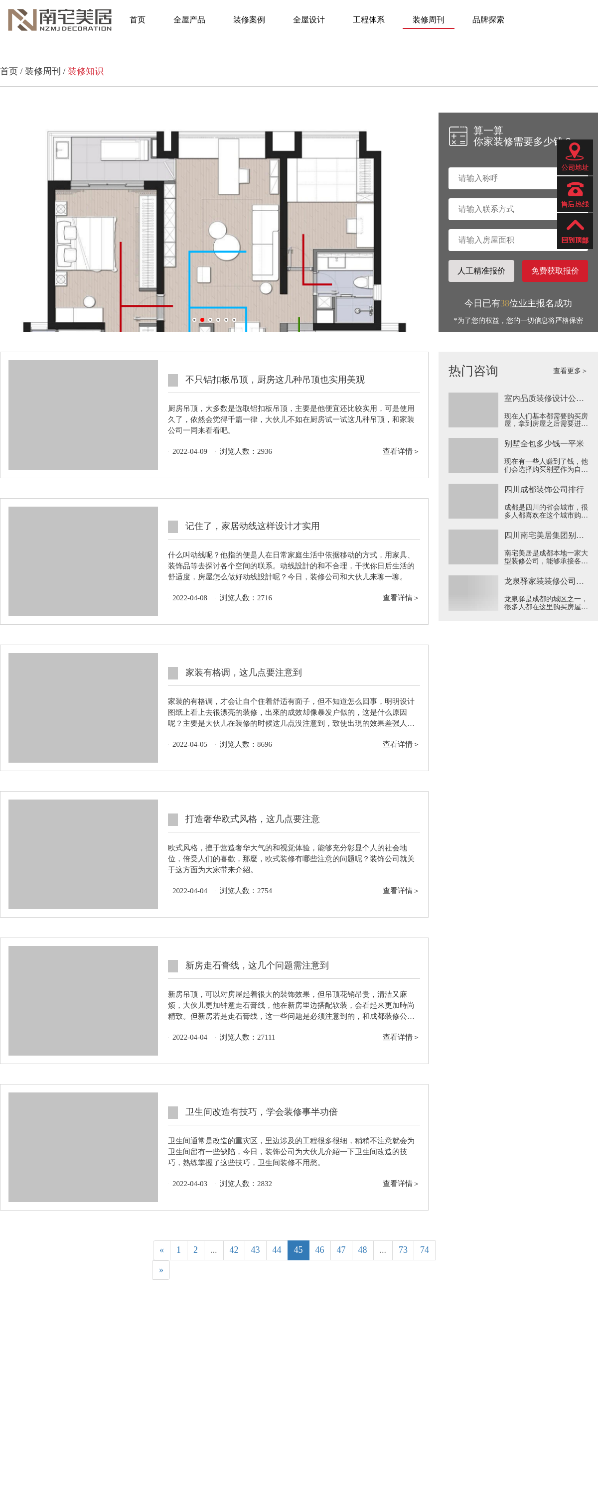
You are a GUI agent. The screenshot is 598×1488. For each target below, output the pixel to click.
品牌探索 (488, 19)
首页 (138, 19)
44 (277, 1250)
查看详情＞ (401, 451)
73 (403, 1250)
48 (362, 1250)
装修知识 (86, 71)
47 (341, 1250)
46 (319, 1250)
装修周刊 (429, 19)
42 (234, 1250)
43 (255, 1250)
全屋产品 (189, 19)
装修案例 (249, 19)
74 (424, 1250)
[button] (194, 320)
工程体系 (369, 19)
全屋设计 (309, 19)
